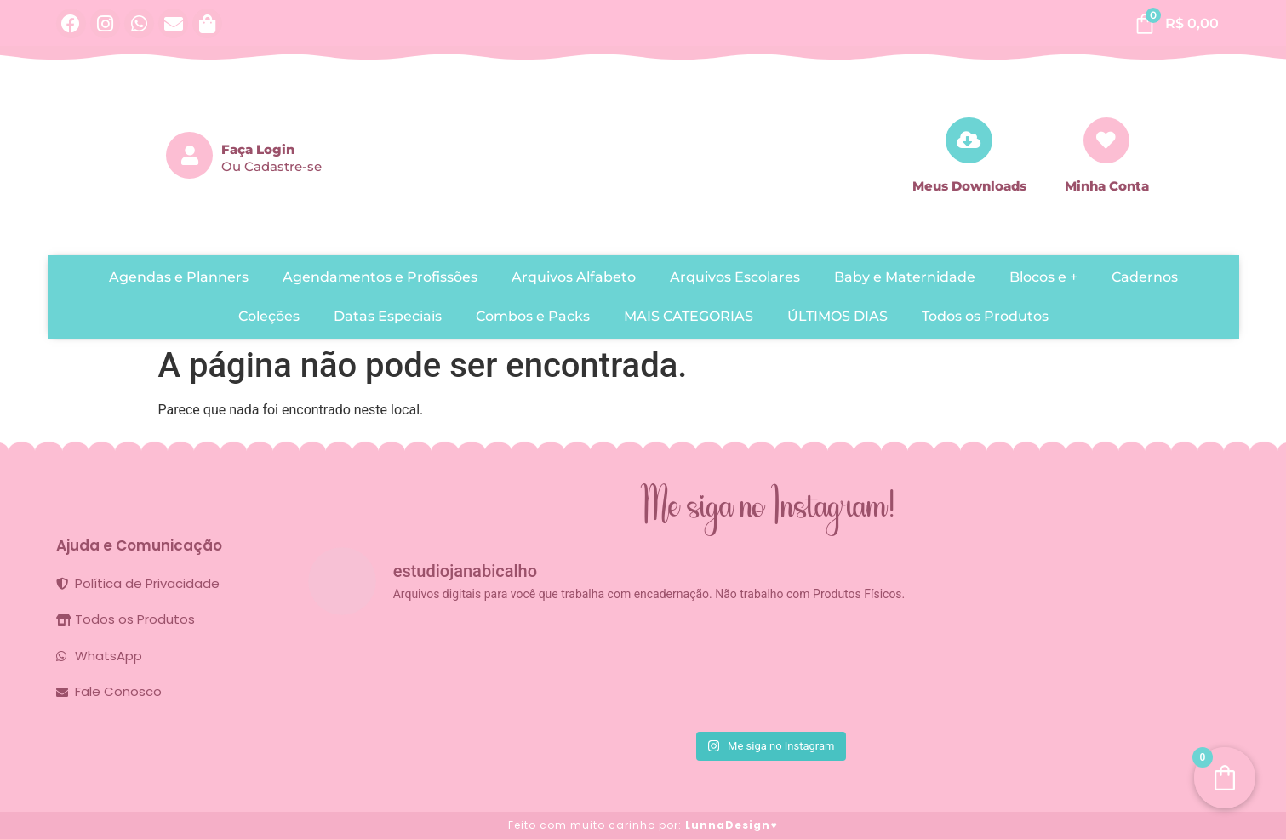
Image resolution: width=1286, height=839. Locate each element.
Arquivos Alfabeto (574, 277)
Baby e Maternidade (904, 277)
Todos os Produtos (985, 316)
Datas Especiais (388, 316)
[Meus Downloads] (969, 140)
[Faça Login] (189, 155)
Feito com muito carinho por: (642, 825)
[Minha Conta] (1106, 140)
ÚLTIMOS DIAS (837, 316)
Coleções (269, 316)
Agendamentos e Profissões (380, 277)
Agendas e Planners (179, 277)
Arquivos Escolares (735, 277)
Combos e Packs (533, 316)
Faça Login (257, 149)
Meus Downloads (969, 186)
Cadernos (1145, 277)
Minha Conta (1107, 186)
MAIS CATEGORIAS (688, 316)
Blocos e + (1043, 277)
